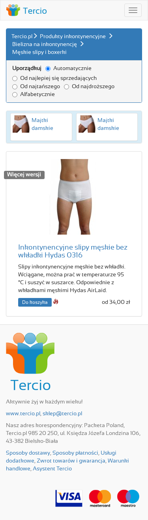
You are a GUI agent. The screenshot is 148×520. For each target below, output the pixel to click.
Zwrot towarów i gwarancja (71, 461)
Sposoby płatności (75, 453)
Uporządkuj (26, 68)
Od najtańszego (36, 86)
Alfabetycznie (33, 94)
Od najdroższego (89, 86)
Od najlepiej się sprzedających (54, 78)
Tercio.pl (21, 36)
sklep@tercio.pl (62, 413)
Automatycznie (68, 68)
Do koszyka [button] (35, 302)
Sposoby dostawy (28, 453)
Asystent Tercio (52, 469)
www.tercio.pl (23, 413)
